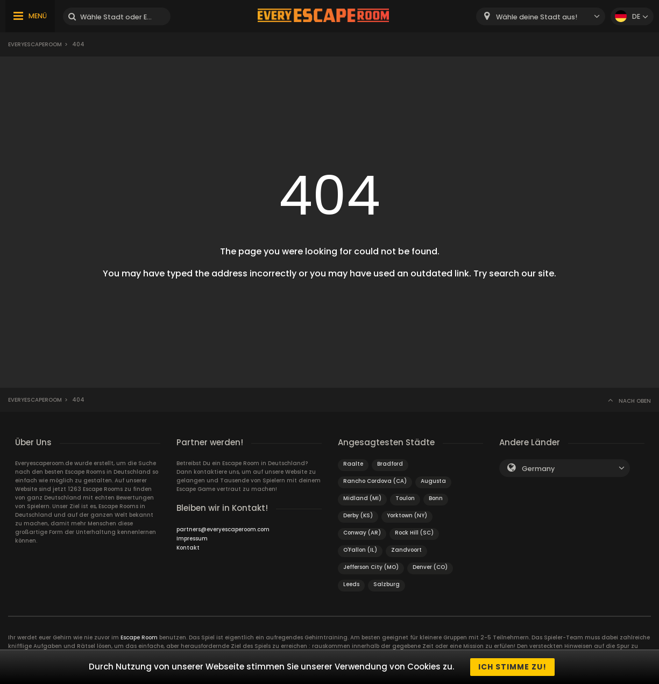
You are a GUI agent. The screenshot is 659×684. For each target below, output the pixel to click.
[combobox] (540, 16)
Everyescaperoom (35, 44)
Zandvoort (406, 550)
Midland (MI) (362, 498)
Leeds (351, 584)
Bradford (390, 464)
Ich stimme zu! (512, 666)
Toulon (405, 498)
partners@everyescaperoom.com (223, 529)
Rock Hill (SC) (414, 533)
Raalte (353, 464)
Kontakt (188, 548)
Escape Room (139, 637)
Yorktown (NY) (407, 515)
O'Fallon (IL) (360, 550)
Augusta (433, 481)
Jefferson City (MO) (371, 567)
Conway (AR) (362, 533)
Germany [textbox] (538, 468)
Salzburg (386, 584)
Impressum (192, 539)
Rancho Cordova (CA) (375, 481)
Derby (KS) (358, 515)
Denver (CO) (430, 567)
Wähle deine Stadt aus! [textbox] (536, 17)
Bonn (436, 498)
